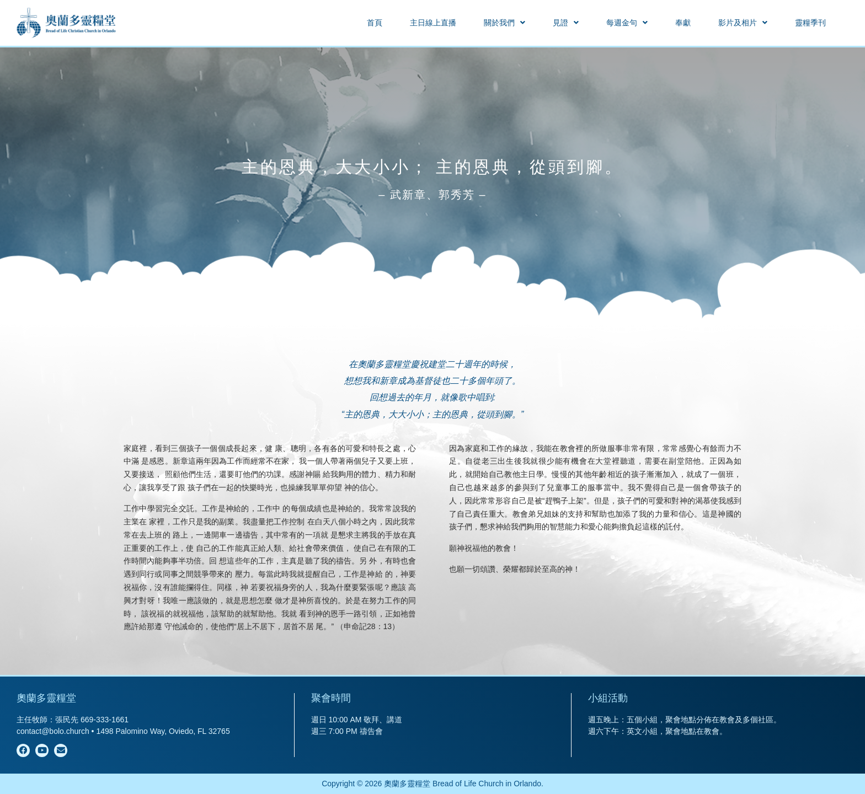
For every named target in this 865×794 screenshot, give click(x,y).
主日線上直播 (433, 22)
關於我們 (504, 22)
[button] (504, 22)
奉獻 (683, 22)
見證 (566, 22)
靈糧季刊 (810, 22)
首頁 (374, 22)
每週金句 (627, 22)
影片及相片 (742, 22)
